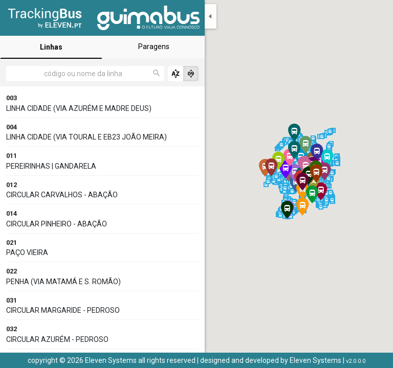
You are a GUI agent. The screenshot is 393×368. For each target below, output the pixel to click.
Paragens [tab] (153, 46)
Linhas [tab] (51, 47)
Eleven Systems (315, 360)
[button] (327, 158)
